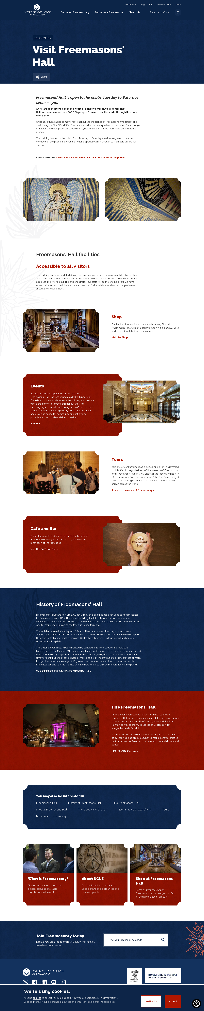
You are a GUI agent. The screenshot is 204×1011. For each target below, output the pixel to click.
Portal (178, 5)
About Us (134, 12)
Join (150, 5)
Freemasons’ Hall (46, 802)
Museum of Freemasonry (138, 490)
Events (34, 423)
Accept (173, 1001)
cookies (37, 998)
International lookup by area (48, 945)
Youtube (54, 982)
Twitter (25, 982)
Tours (115, 490)
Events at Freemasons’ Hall (134, 809)
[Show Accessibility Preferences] (196, 1003)
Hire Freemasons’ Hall (126, 802)
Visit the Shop (120, 337)
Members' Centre (164, 5)
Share (44, 77)
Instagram (63, 982)
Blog (143, 5)
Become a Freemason (109, 12)
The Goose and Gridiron (92, 809)
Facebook (35, 982)
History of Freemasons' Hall (85, 802)
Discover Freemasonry (75, 12)
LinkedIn (44, 982)
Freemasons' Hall (159, 12)
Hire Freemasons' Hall (124, 751)
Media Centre (130, 5)
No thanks (151, 1001)
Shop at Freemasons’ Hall (51, 809)
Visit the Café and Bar (43, 549)
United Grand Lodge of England (37, 10)
